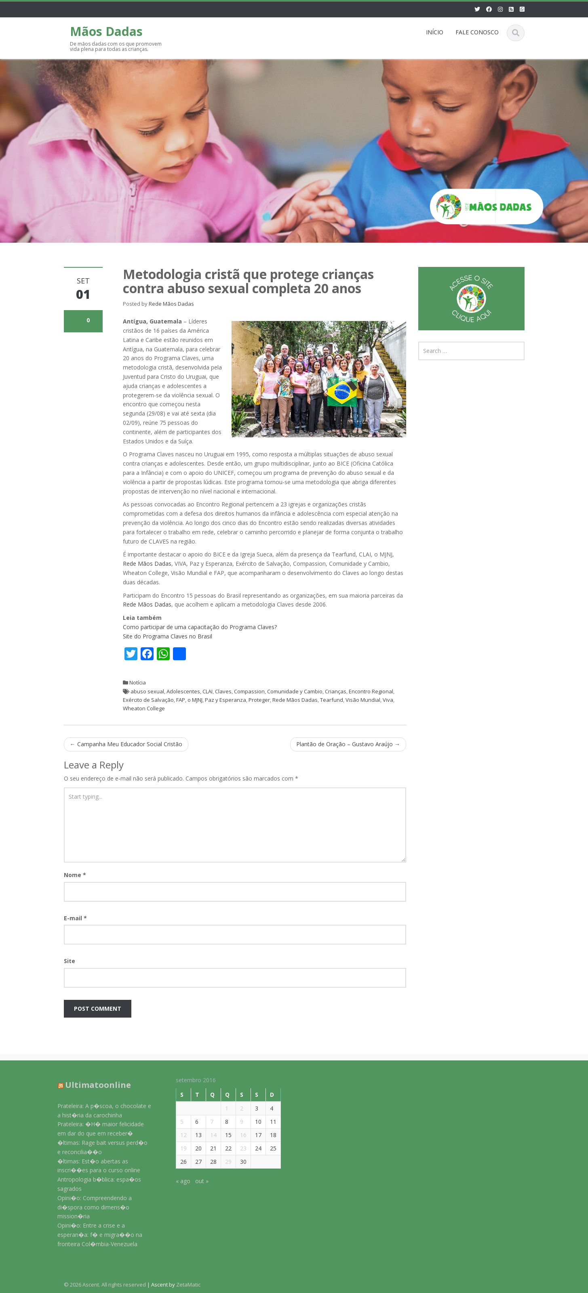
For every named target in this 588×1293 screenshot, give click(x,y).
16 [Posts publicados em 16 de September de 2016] (237, 1135)
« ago (176, 1181)
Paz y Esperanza (225, 699)
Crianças (335, 691)
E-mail (75, 918)
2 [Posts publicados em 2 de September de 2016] (235, 1108)
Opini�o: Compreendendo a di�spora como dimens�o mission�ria (88, 1207)
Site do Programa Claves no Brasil (167, 636)
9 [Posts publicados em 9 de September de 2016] (235, 1121)
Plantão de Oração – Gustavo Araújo (348, 744)
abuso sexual (147, 691)
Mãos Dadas (106, 31)
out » (195, 1181)
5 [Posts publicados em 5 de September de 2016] (175, 1121)
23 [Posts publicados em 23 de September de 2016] (237, 1148)
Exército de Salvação (148, 699)
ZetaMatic (188, 1284)
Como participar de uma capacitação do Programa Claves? (200, 627)
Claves (223, 691)
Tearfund (331, 699)
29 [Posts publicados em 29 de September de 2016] (222, 1161)
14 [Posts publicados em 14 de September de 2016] (207, 1135)
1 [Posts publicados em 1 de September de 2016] (220, 1108)
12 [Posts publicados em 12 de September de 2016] (177, 1135)
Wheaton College (144, 708)
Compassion (249, 691)
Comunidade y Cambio (294, 691)
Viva (388, 699)
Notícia (137, 682)
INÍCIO (434, 32)
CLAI (207, 691)
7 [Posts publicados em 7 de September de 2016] (205, 1121)
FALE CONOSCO (477, 32)
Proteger (259, 699)
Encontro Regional (371, 691)
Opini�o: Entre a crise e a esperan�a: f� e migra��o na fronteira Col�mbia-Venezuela (93, 1235)
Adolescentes (183, 691)
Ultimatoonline (92, 1084)
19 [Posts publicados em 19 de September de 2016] (177, 1148)
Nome (75, 875)
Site (69, 961)
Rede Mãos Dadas (171, 303)
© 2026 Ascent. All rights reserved (105, 1284)
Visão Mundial (363, 699)
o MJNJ (195, 699)
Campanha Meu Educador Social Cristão (126, 744)
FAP (180, 699)
